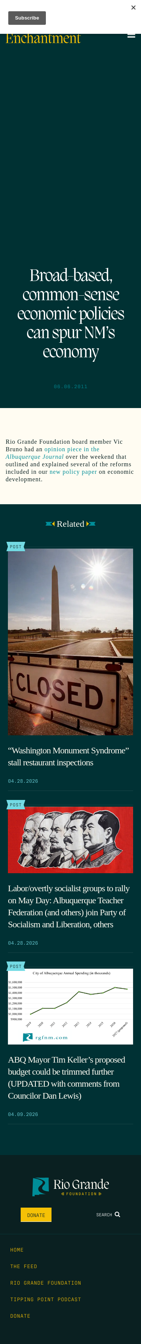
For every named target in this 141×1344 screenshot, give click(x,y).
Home (17, 1249)
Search (108, 1214)
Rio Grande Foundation (45, 1282)
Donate (36, 1214)
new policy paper (73, 472)
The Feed (23, 1265)
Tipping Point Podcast (45, 1299)
